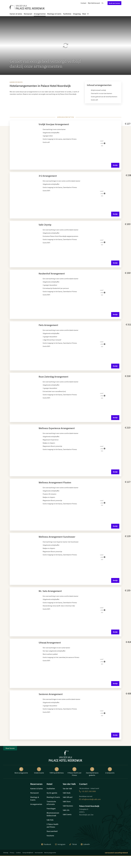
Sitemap (5, 852)
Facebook (46, 844)
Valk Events (67, 814)
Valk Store (66, 801)
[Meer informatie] (104, 143)
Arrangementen (40, 14)
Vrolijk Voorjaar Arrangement (54, 124)
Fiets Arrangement (48, 325)
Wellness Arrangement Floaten (55, 482)
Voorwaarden (39, 852)
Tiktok (73, 844)
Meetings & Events (54, 14)
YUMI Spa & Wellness (57, 770)
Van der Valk (67, 788)
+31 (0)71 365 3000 (87, 791)
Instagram (60, 844)
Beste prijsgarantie (21, 770)
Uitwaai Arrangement (50, 642)
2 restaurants (109, 770)
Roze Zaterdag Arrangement (53, 376)
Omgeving (77, 14)
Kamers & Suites (16, 14)
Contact (83, 3)
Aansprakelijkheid (27, 852)
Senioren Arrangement (51, 694)
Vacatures (50, 835)
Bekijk (115, 165)
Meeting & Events (53, 797)
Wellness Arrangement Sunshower (57, 536)
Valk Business (68, 806)
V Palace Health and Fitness (74, 771)
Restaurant (28, 14)
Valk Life (66, 810)
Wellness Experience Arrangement (57, 428)
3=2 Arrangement (48, 175)
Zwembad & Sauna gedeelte (92, 771)
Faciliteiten (67, 14)
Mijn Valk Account (94, 3)
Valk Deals (66, 793)
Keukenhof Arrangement (52, 273)
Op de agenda (52, 793)
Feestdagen (51, 808)
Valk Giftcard (67, 797)
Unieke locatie (39, 770)
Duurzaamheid (52, 831)
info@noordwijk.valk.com (90, 799)
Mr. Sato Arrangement (50, 591)
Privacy (12, 852)
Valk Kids (50, 820)
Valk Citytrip (45, 224)
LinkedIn (85, 844)
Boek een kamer (114, 3)
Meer (85, 14)
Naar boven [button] (10, 748)
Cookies (18, 852)
